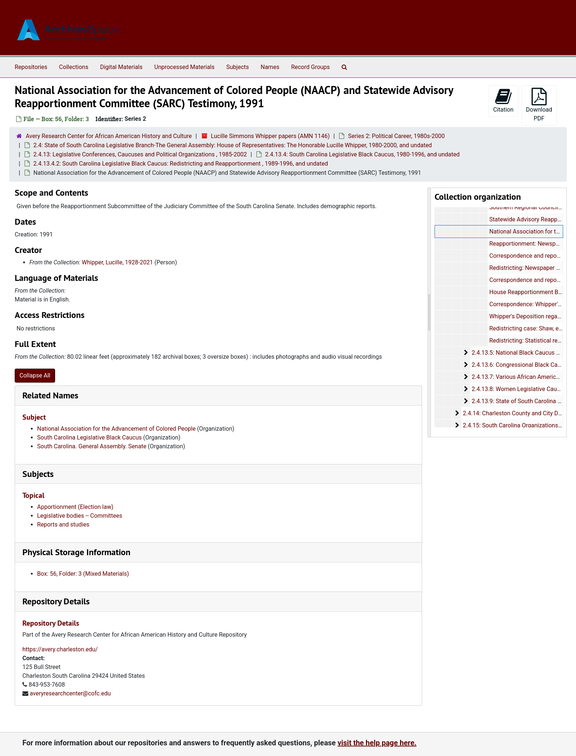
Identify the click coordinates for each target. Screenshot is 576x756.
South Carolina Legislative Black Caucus (89, 437)
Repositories (31, 67)
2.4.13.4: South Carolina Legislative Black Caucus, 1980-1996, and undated (362, 154)
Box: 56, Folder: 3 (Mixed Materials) (83, 573)
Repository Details (56, 601)
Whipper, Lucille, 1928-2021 (117, 262)
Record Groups (310, 67)
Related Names (50, 395)
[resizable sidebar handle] (429, 312)
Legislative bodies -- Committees (79, 515)
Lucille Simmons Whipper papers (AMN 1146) (270, 136)
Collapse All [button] (34, 375)
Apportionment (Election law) (75, 506)
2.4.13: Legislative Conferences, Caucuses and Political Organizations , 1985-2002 (140, 154)
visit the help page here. (377, 742)
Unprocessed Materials (184, 67)
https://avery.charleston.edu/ (60, 649)
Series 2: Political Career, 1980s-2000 (396, 136)
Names (270, 67)
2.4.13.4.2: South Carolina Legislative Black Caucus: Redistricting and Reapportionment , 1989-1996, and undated (180, 163)
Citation (503, 100)
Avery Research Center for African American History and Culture (109, 136)
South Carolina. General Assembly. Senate (91, 446)
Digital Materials (121, 67)
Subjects (237, 67)
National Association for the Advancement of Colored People (116, 428)
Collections (74, 67)
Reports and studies (63, 524)
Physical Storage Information (76, 552)
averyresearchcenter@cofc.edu (70, 693)
